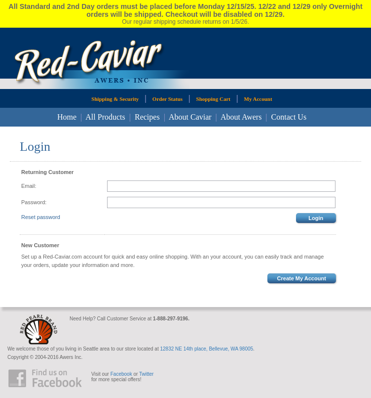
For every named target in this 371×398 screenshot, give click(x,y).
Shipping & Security (115, 99)
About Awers (241, 117)
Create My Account (301, 278)
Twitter (146, 374)
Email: (29, 186)
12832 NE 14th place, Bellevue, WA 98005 (206, 349)
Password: (33, 202)
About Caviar (190, 117)
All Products (105, 117)
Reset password (40, 217)
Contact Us (289, 117)
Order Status (167, 99)
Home (66, 117)
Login (315, 218)
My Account (258, 99)
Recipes (147, 117)
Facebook (121, 374)
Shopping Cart (213, 99)
